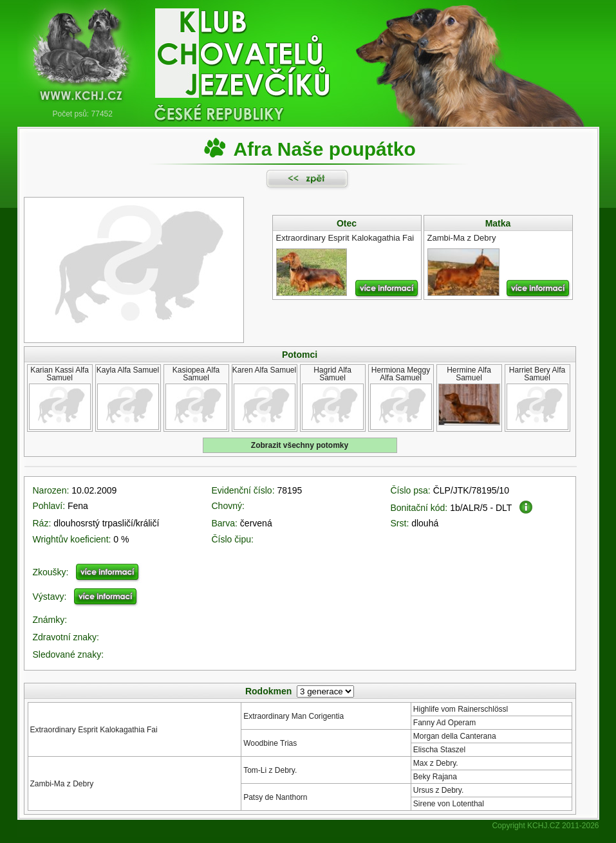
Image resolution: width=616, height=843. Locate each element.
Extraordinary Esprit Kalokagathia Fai (94, 729)
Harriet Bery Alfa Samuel (537, 374)
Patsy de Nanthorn (275, 797)
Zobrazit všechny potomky (299, 445)
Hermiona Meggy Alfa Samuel (400, 374)
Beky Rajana (435, 776)
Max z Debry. (435, 763)
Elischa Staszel (439, 749)
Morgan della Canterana (454, 736)
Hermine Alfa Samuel (469, 374)
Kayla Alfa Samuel (128, 370)
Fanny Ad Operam (444, 722)
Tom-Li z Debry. (270, 770)
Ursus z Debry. (438, 790)
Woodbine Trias (270, 743)
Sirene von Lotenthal (448, 803)
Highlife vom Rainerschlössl (460, 709)
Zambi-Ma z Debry (62, 783)
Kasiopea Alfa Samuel (196, 374)
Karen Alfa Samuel (264, 370)
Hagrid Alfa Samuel (332, 374)
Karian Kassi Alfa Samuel (59, 374)
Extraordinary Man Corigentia (293, 716)
